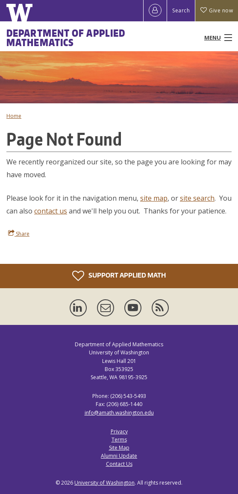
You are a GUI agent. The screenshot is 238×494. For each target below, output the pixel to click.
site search (197, 198)
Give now (216, 10)
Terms (119, 439)
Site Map (119, 447)
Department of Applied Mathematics (65, 37)
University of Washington (104, 482)
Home (13, 116)
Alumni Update (119, 455)
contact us (50, 211)
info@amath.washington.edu (119, 412)
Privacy (119, 431)
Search (181, 10)
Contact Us (119, 464)
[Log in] (155, 10)
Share (18, 233)
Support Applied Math (119, 276)
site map (153, 198)
